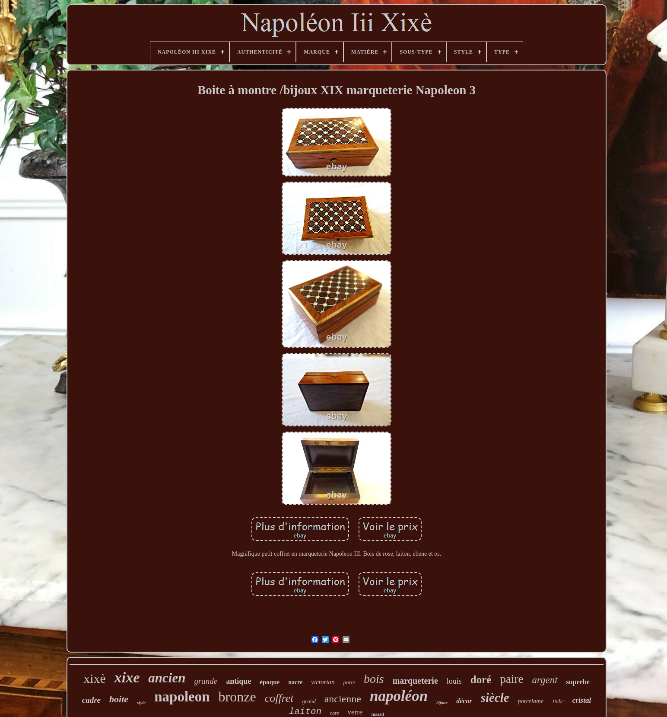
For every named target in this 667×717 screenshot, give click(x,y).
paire (511, 678)
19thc (558, 701)
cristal (581, 700)
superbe (578, 681)
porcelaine (530, 701)
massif (377, 714)
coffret (279, 698)
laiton (305, 712)
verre (354, 712)
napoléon (399, 696)
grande (205, 680)
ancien (166, 677)
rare (334, 713)
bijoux (442, 702)
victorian (322, 682)
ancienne (342, 698)
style (141, 702)
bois (374, 678)
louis (454, 681)
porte (349, 682)
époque (270, 682)
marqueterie (415, 680)
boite (118, 699)
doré (481, 679)
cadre (91, 699)
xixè (94, 678)
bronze (237, 696)
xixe (127, 677)
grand (309, 701)
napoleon (182, 696)
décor (464, 700)
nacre (295, 682)
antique (238, 681)
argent (544, 680)
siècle (495, 697)
